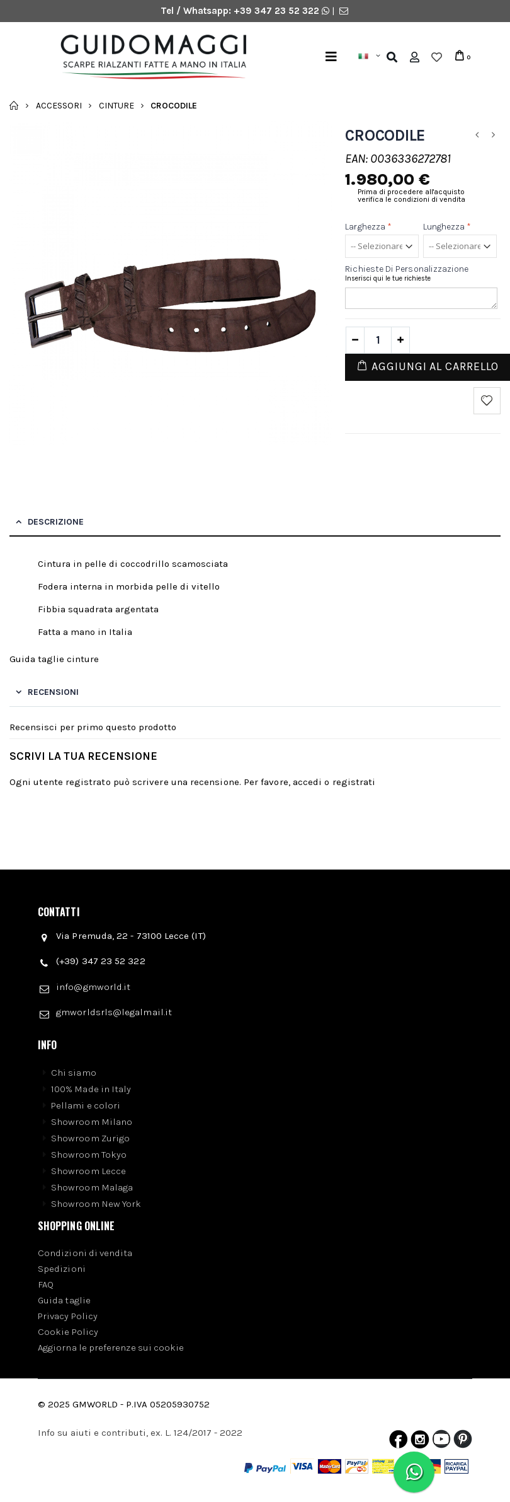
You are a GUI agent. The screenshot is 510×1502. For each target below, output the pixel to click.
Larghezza (368, 226)
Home (14, 105)
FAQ (46, 1284)
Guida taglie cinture (54, 659)
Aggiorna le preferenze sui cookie (111, 1347)
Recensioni (53, 692)
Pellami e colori (85, 1105)
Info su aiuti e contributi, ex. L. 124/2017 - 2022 (140, 1432)
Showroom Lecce (88, 1171)
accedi (307, 782)
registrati (354, 782)
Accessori (59, 105)
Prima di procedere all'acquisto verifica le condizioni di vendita (411, 195)
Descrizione (56, 521)
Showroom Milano (91, 1121)
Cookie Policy (68, 1331)
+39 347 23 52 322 (278, 10)
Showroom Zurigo (90, 1138)
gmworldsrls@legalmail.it (114, 1012)
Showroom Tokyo (89, 1154)
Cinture (116, 105)
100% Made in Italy (91, 1089)
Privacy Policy (68, 1316)
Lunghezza (447, 226)
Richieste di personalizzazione (406, 269)
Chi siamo (73, 1072)
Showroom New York (96, 1203)
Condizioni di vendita (85, 1253)
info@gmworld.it (93, 987)
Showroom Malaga (92, 1187)
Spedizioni (62, 1268)
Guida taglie (64, 1300)
